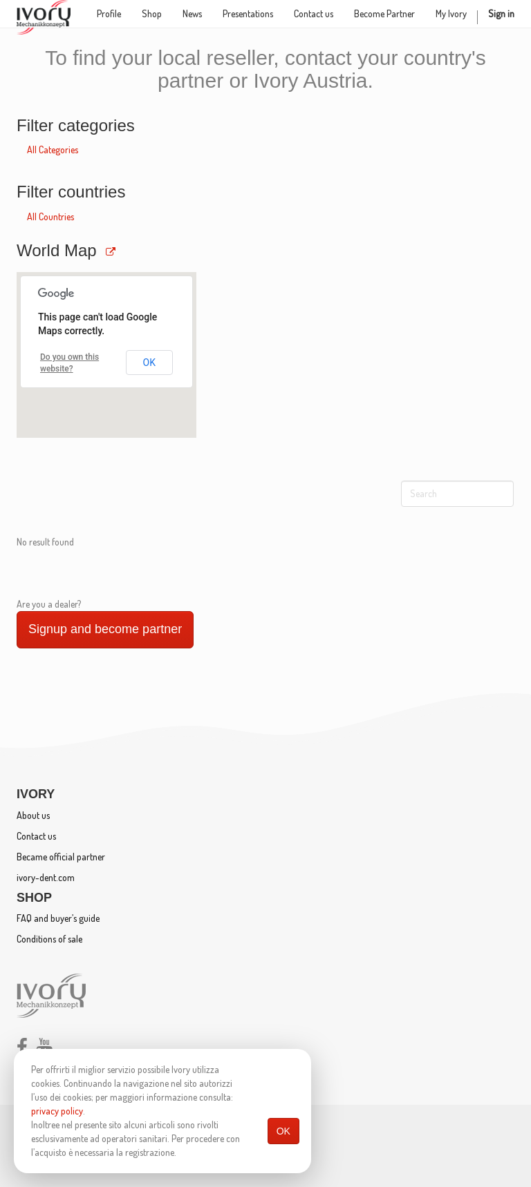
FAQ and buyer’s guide (58, 918)
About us (33, 815)
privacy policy (57, 1111)
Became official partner (61, 856)
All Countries (50, 216)
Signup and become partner (105, 629)
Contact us (36, 836)
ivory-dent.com (46, 877)
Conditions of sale (49, 939)
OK (283, 1131)
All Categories (52, 149)
